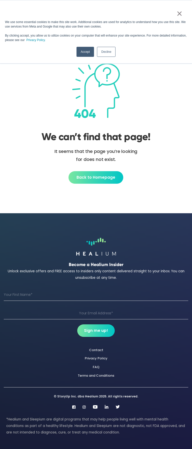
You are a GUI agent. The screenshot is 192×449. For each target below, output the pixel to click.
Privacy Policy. (36, 40)
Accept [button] (85, 52)
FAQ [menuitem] (96, 367)
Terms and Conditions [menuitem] (96, 375)
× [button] (179, 13)
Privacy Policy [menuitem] (96, 358)
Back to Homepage (95, 177)
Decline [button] (106, 52)
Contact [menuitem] (96, 350)
